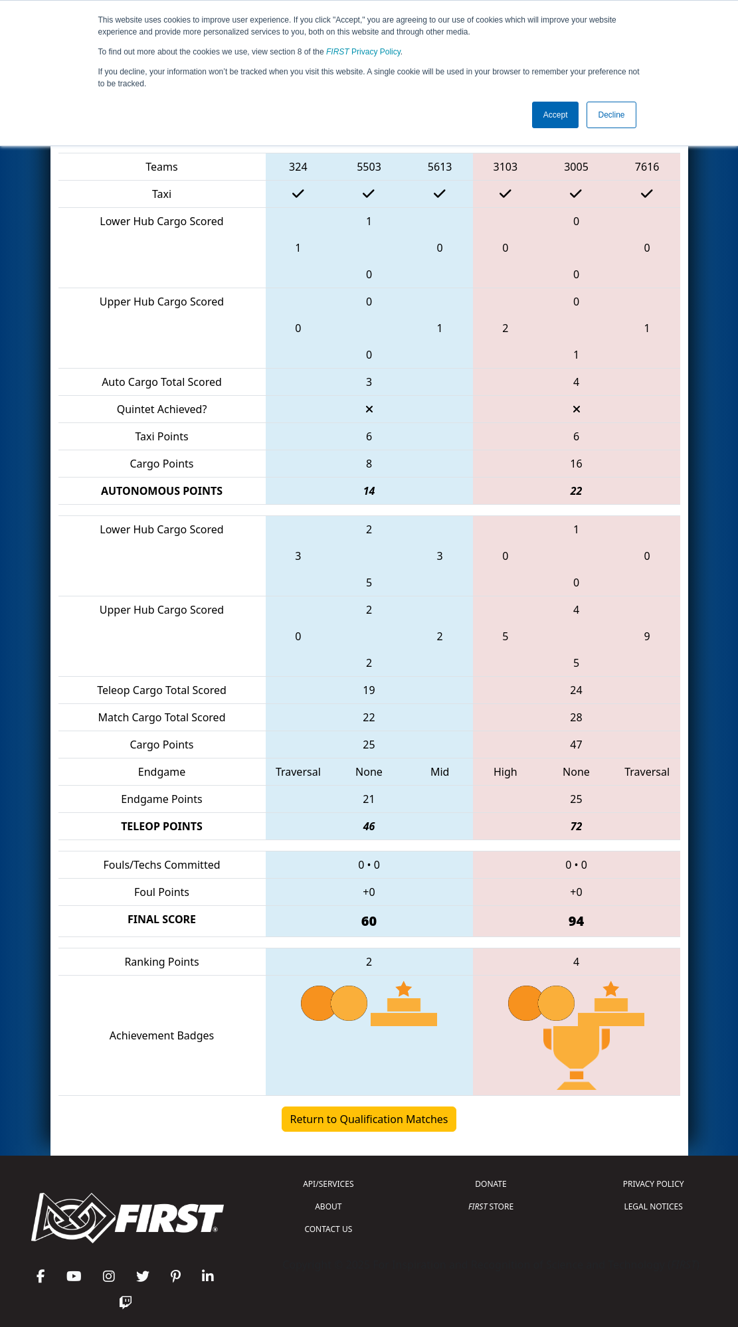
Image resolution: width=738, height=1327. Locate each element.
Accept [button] (555, 115)
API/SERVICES (328, 1184)
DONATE (490, 1184)
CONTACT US (328, 1229)
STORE (490, 1206)
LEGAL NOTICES (653, 1206)
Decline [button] (611, 115)
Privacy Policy (363, 51)
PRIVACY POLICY (653, 1184)
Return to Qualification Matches (369, 1119)
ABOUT (328, 1206)
